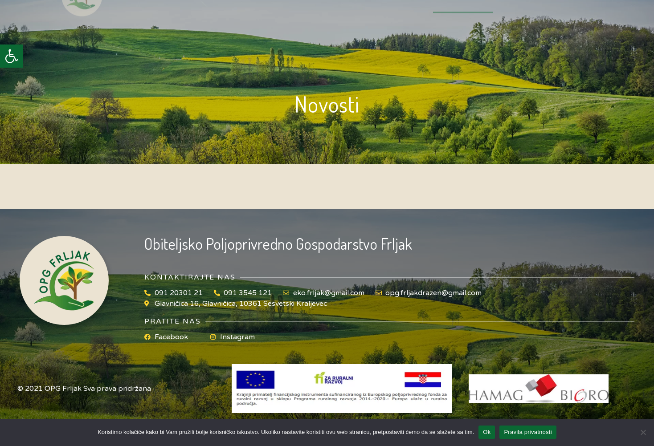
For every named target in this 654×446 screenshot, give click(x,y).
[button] (11, 56)
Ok (486, 432)
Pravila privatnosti (528, 432)
